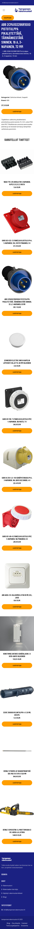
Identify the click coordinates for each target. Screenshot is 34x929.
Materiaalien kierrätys (10, 889)
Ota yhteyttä (16, 923)
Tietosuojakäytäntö (12, 926)
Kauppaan (7, 18)
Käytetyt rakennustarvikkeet (12, 893)
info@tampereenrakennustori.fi (10, 2)
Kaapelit (25, 97)
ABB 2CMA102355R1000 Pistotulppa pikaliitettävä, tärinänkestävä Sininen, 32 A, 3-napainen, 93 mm (17, 301)
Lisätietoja (17, 111)
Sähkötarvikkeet (15, 97)
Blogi (5, 897)
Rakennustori (7, 886)
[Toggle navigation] (3, 10)
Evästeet (24, 923)
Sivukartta (24, 926)
